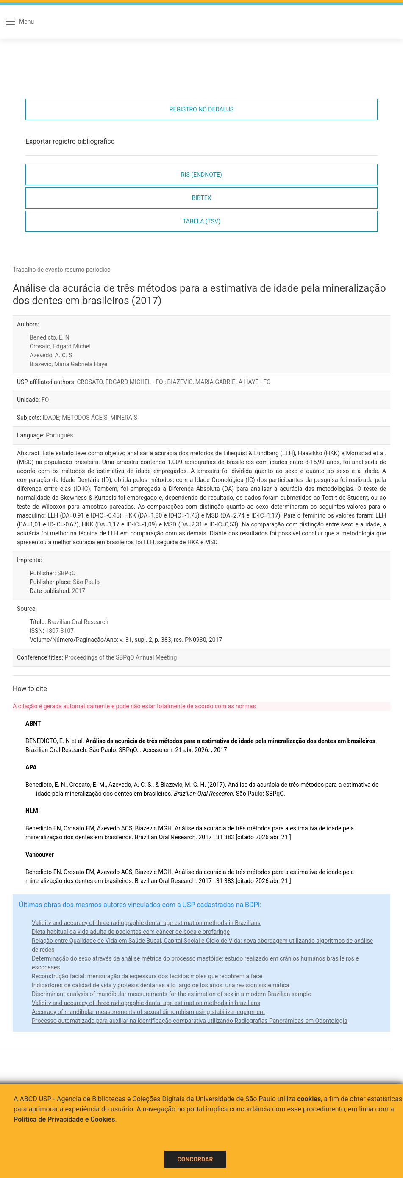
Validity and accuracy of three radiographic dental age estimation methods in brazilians (146, 1003)
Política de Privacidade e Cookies (64, 1119)
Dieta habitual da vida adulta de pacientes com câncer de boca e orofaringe (131, 931)
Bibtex (201, 198)
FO (45, 399)
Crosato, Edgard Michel (60, 346)
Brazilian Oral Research (77, 621)
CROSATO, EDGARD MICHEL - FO (121, 382)
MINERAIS (123, 417)
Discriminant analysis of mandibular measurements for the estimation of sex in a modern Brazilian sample (171, 994)
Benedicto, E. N (49, 337)
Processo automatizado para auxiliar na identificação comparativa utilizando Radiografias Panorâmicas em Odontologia (189, 1020)
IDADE (51, 417)
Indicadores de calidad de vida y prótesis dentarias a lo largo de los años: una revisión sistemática (160, 985)
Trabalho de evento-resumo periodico (62, 269)
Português (59, 435)
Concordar (195, 1159)
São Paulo (86, 582)
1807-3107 (59, 630)
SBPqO (66, 573)
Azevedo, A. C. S (51, 355)
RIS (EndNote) (201, 174)
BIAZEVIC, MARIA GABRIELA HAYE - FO (219, 382)
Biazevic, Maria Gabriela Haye (68, 364)
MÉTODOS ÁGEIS (84, 417)
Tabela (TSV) (201, 221)
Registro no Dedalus (201, 109)
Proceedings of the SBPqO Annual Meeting (120, 657)
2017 (78, 591)
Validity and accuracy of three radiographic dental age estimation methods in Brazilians (146, 922)
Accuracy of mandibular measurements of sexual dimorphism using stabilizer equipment (148, 1011)
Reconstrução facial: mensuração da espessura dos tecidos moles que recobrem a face (147, 976)
